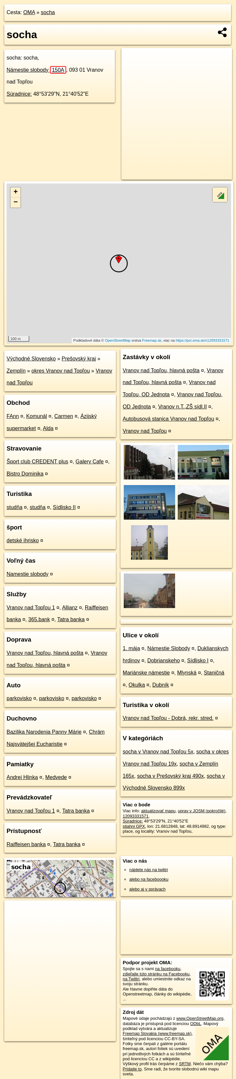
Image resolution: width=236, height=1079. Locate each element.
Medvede (56, 777)
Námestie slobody (36, 70)
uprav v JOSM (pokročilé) (201, 810)
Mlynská (187, 672)
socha (48, 12)
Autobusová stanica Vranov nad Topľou (168, 419)
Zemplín (16, 371)
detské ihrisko (23, 540)
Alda (48, 428)
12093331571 (135, 816)
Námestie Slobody (168, 648)
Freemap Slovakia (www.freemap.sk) (157, 1033)
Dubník (160, 685)
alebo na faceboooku (149, 879)
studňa (14, 507)
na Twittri (131, 978)
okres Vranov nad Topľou (61, 371)
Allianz (69, 607)
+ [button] (15, 192)
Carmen (63, 416)
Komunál (36, 416)
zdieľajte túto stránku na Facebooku (156, 973)
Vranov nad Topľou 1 (31, 607)
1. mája (131, 648)
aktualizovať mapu (158, 810)
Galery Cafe (90, 461)
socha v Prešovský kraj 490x (170, 776)
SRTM (185, 1063)
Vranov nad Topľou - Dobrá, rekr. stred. (168, 718)
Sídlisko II (64, 507)
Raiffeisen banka (26, 844)
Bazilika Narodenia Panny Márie (44, 732)
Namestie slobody (27, 574)
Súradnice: (19, 94)
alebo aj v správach (147, 889)
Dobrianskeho (163, 660)
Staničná (214, 672)
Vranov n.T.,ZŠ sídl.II (182, 406)
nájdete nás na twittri (148, 869)
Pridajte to (132, 1069)
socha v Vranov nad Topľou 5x (158, 751)
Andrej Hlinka (22, 777)
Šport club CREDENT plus (37, 461)
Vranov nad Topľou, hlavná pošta (45, 653)
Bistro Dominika (25, 474)
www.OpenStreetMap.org (199, 1018)
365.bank (39, 619)
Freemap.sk (151, 340)
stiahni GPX (134, 826)
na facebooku (167, 968)
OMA (29, 12)
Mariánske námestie (146, 672)
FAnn (13, 416)
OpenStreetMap (118, 340)
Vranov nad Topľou (145, 431)
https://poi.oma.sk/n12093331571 (202, 340)
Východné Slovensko (31, 358)
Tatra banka (71, 619)
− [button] (15, 203)
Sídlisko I (198, 660)
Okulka (137, 685)
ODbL (195, 1023)
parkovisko (19, 698)
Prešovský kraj (79, 358)
